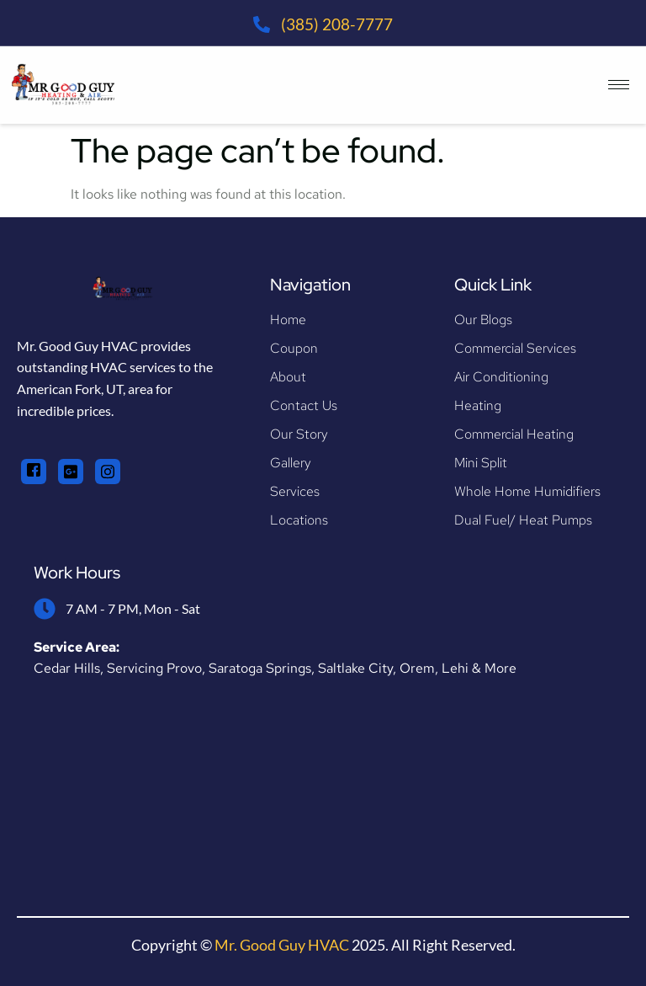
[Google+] (70, 471)
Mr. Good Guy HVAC (281, 945)
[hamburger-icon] (619, 85)
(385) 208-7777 (337, 24)
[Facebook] (33, 471)
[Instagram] (107, 471)
